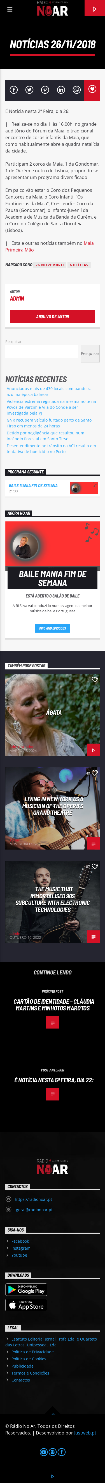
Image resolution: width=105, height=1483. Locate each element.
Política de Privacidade (32, 1351)
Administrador (22, 746)
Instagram (21, 1248)
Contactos (20, 1380)
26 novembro (50, 265)
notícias (79, 265)
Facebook (20, 1241)
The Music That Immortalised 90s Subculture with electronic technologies (52, 899)
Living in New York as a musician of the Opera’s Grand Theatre (52, 805)
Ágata (54, 712)
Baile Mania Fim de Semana (33, 485)
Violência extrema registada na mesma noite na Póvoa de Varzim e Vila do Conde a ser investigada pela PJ (51, 407)
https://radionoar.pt (33, 1199)
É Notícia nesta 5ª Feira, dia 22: (54, 1079)
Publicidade (22, 1366)
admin (17, 298)
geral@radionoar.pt (34, 1209)
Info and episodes (52, 628)
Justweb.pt (85, 1433)
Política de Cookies (28, 1358)
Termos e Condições (30, 1373)
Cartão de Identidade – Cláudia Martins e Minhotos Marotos (53, 1005)
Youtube (19, 1255)
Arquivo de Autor (52, 316)
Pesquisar (13, 341)
